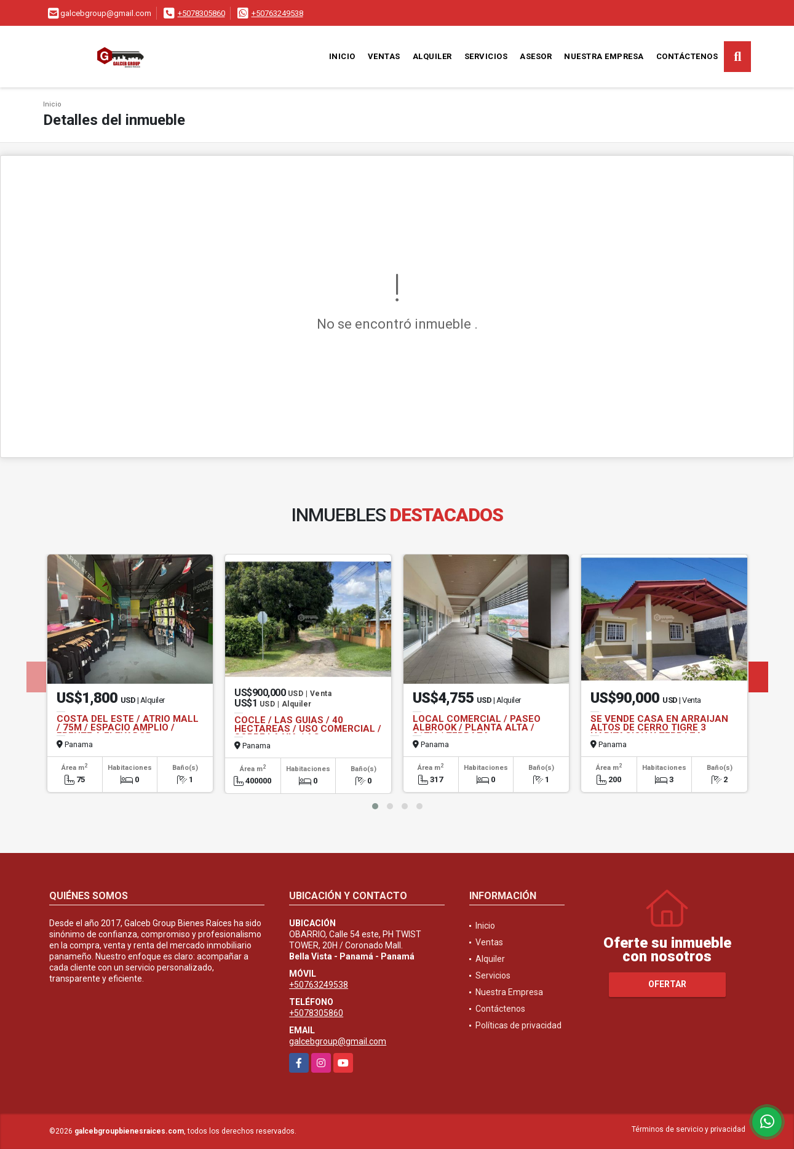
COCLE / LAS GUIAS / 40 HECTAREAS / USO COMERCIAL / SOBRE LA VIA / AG (307, 729)
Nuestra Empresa (604, 56)
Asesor (536, 56)
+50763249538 (277, 13)
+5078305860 (201, 13)
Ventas (384, 56)
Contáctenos (687, 56)
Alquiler (432, 56)
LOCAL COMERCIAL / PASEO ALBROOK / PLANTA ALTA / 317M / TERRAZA (477, 727)
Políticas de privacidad (518, 1025)
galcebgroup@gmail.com (337, 1041)
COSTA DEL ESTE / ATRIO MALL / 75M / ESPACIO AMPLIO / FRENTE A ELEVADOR (128, 727)
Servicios (486, 56)
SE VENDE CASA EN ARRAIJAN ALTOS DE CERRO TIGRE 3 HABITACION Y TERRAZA (659, 727)
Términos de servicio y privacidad (688, 1129)
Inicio (342, 56)
